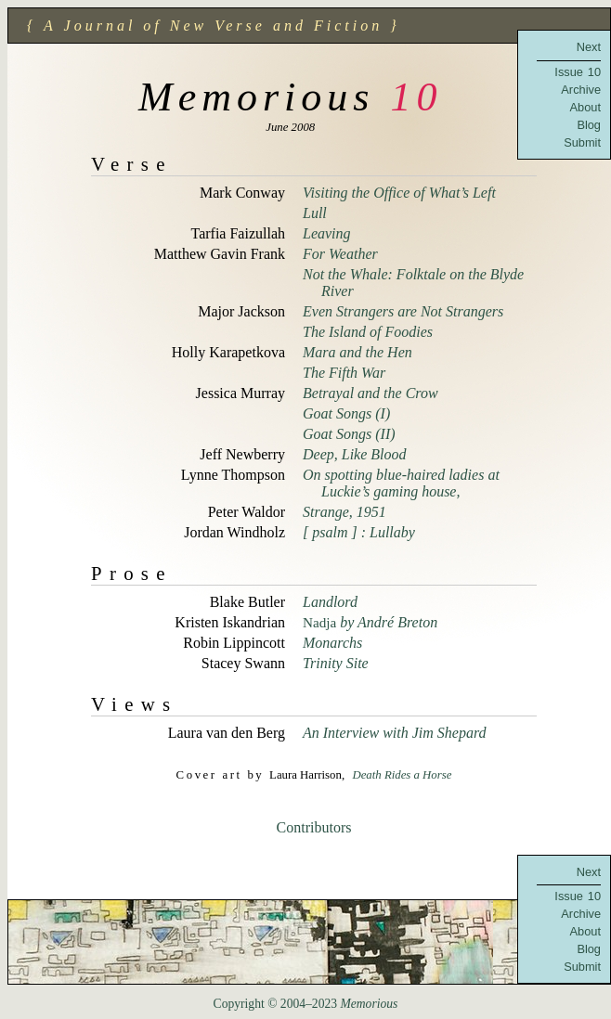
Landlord (330, 602)
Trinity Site (336, 663)
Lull (315, 213)
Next (589, 47)
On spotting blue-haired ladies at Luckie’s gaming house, (401, 483)
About (585, 107)
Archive (581, 90)
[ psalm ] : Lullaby (359, 532)
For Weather (340, 254)
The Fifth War (344, 373)
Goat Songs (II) (349, 434)
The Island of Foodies (368, 332)
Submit (582, 142)
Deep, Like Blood (355, 454)
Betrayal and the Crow (370, 393)
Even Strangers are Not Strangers (403, 311)
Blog (589, 125)
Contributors (314, 827)
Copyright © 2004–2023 (306, 1004)
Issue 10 (577, 72)
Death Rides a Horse (401, 774)
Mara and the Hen (357, 352)
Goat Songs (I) (346, 413)
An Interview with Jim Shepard (395, 733)
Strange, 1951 (344, 512)
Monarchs (332, 643)
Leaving (327, 233)
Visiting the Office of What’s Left (399, 192)
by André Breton (370, 622)
